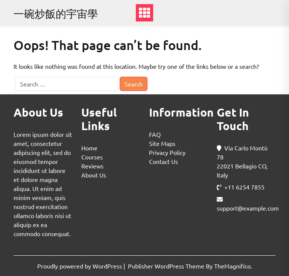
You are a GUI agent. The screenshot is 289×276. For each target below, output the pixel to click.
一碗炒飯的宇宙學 (56, 14)
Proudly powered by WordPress (80, 266)
